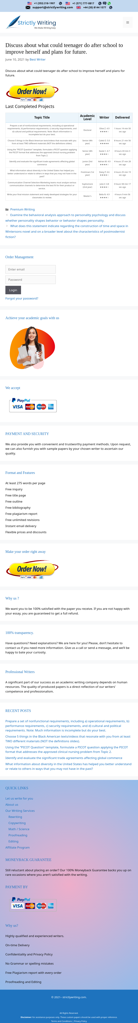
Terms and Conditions (61, 1021)
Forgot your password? (21, 298)
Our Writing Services (20, 811)
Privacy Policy (80, 1021)
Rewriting (15, 817)
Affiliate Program (17, 847)
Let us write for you (19, 798)
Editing (13, 841)
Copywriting (17, 823)
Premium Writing (22, 209)
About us (11, 804)
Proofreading (17, 835)
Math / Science (18, 829)
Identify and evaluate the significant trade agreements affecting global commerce (63, 758)
